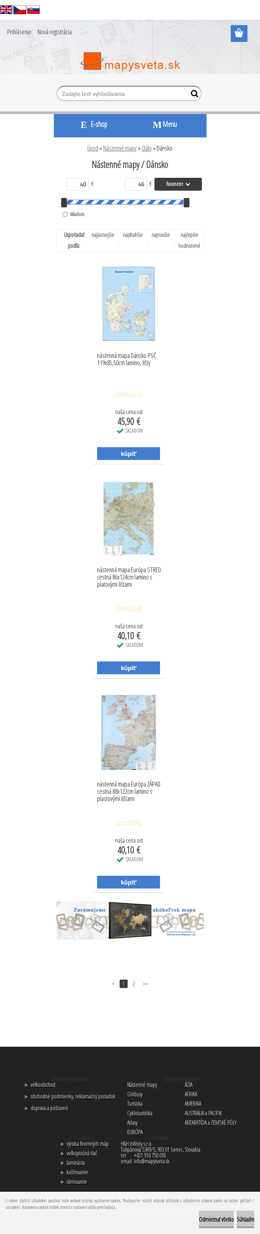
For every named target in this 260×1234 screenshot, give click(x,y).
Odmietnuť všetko (216, 1219)
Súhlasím (245, 1219)
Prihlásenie (19, 31)
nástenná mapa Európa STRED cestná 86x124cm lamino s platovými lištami (129, 575)
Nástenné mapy (120, 148)
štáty (147, 148)
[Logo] (130, 62)
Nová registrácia (54, 31)
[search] (193, 95)
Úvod (92, 148)
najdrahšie (133, 235)
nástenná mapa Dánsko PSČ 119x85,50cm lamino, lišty (126, 359)
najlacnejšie (103, 235)
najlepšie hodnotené (189, 240)
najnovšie (161, 235)
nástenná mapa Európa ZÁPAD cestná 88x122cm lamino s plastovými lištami (128, 789)
